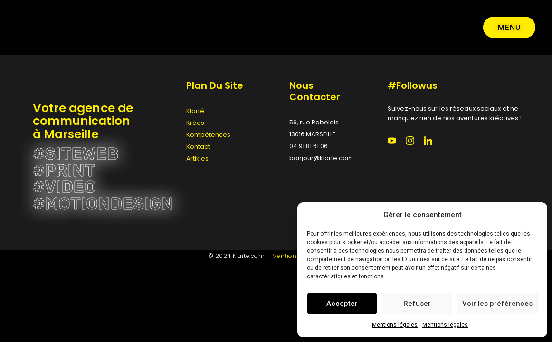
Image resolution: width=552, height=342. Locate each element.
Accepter (342, 303)
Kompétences (208, 134)
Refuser (417, 303)
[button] (533, 214)
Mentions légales (395, 325)
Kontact (198, 146)
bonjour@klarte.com (321, 157)
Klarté (195, 110)
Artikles (197, 158)
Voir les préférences (497, 303)
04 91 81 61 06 (308, 146)
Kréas (195, 122)
